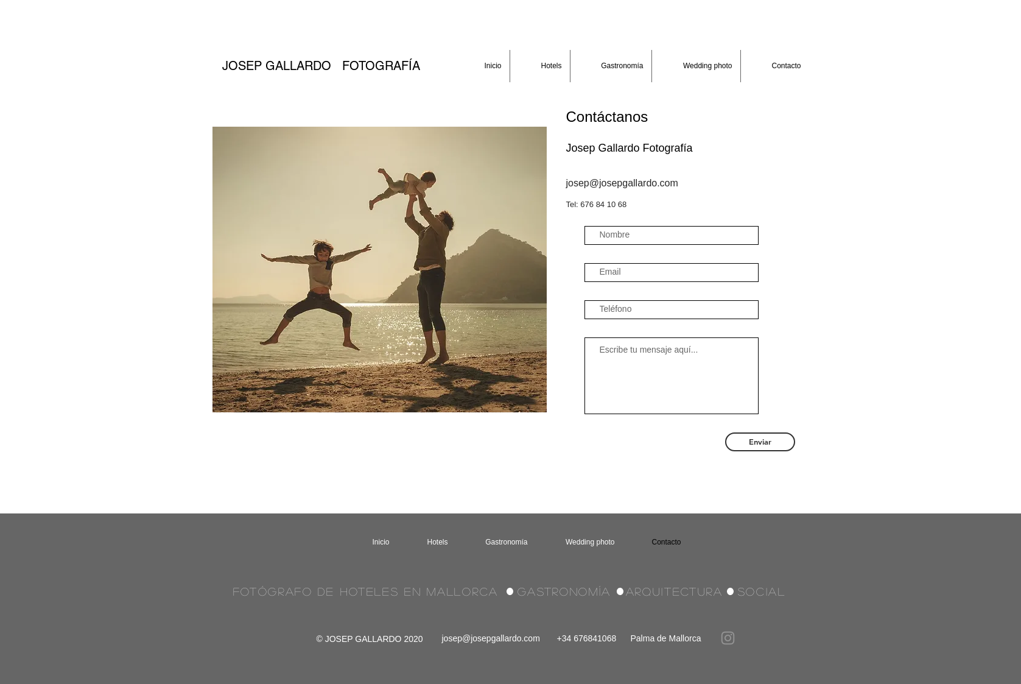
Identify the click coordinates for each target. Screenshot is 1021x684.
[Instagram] (728, 638)
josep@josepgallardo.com (491, 638)
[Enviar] (760, 441)
